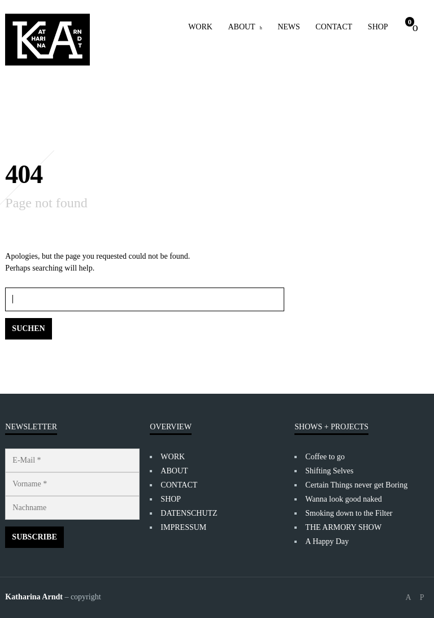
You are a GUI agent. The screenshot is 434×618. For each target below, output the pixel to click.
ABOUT (241, 27)
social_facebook (408, 597)
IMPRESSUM (183, 527)
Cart (410, 22)
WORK (200, 27)
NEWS (288, 27)
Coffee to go (325, 456)
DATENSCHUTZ (188, 513)
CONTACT (333, 27)
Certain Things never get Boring (356, 485)
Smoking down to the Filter (348, 513)
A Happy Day (327, 541)
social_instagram (422, 597)
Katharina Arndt (34, 597)
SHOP (378, 27)
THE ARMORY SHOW (343, 527)
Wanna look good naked (343, 499)
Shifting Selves (329, 471)
